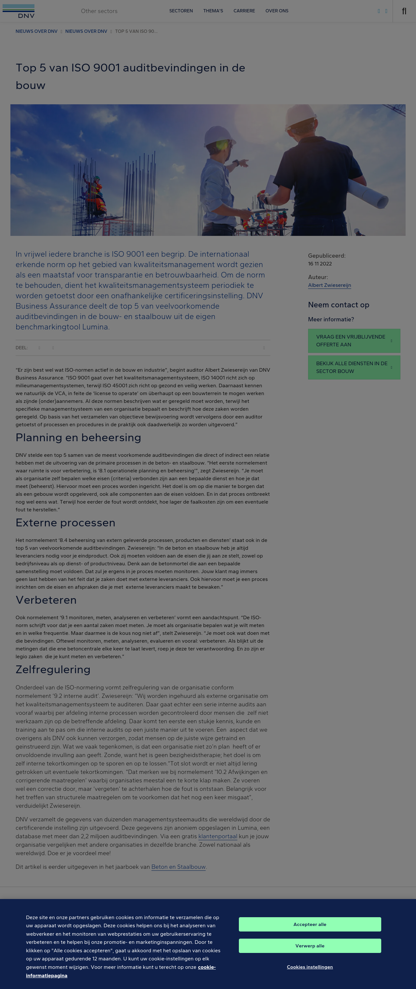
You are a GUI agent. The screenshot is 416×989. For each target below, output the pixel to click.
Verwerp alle (309, 951)
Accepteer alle (309, 929)
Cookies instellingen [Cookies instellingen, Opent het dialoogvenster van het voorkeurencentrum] (310, 972)
